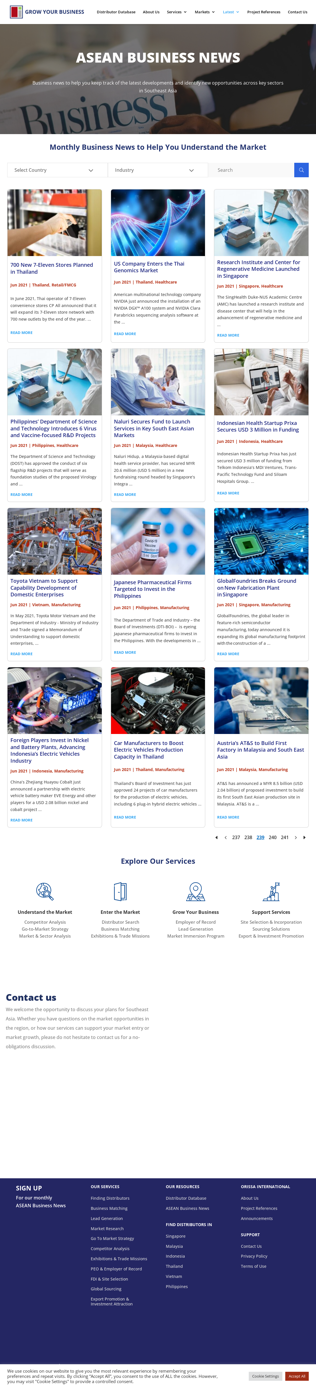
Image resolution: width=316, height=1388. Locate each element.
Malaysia (174, 1246)
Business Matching (120, 929)
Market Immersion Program (195, 936)
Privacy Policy (254, 1256)
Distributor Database (116, 12)
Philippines (177, 1286)
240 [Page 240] (273, 837)
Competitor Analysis (45, 922)
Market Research (107, 1228)
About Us (151, 12)
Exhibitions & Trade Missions (120, 936)
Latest (228, 12)
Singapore (176, 1236)
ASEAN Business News (187, 1208)
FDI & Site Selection (109, 1279)
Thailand (174, 1266)
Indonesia (175, 1256)
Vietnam (174, 1276)
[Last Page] (304, 837)
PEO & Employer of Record (116, 1269)
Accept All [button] (297, 1376)
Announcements (257, 1218)
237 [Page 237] (236, 837)
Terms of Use (253, 1266)
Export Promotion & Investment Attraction (112, 1302)
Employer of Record (196, 922)
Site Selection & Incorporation (271, 922)
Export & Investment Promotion (271, 936)
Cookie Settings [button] (265, 1376)
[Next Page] (295, 837)
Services (174, 12)
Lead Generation (195, 929)
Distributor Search (120, 922)
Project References (263, 12)
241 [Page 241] (285, 837)
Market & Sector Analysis (45, 936)
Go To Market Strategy (112, 1238)
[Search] (251, 170)
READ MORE (21, 332)
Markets (202, 12)
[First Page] (216, 837)
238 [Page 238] (248, 837)
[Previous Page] (225, 837)
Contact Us (297, 12)
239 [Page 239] (260, 837)
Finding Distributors (110, 1198)
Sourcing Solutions (271, 929)
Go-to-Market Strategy (45, 929)
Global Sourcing (106, 1289)
